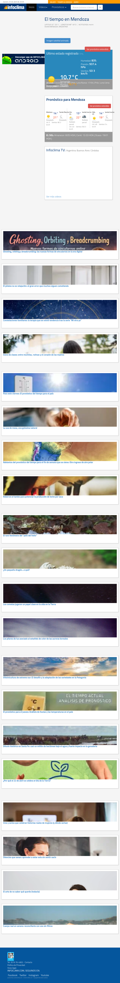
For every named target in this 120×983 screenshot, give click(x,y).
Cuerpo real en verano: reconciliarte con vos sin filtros (27, 926)
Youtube (45, 975)
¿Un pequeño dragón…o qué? (16, 570)
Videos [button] (43, 7)
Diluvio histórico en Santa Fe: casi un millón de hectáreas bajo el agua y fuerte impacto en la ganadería (50, 746)
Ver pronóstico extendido (97, 49)
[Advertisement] (22, 31)
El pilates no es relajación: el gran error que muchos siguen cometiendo (36, 286)
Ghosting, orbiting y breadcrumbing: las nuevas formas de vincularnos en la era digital (42, 251)
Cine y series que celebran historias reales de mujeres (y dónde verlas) (35, 823)
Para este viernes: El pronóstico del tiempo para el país (28, 393)
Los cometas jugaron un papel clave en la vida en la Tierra (29, 604)
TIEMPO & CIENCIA (65, 2)
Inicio (32, 7)
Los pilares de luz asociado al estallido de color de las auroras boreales (35, 638)
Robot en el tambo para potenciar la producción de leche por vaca (33, 496)
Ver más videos (53, 196)
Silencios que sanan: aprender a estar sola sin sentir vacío (29, 857)
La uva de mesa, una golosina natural (20, 428)
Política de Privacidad (16, 965)
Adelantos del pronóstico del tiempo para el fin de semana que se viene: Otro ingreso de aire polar (48, 462)
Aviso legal (11, 967)
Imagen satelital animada (58, 40)
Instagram (34, 975)
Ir (100, 7)
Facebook (12, 975)
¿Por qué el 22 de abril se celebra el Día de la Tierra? (27, 780)
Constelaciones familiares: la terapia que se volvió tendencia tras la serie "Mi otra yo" (42, 320)
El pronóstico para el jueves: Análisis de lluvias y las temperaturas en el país (38, 712)
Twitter (22, 975)
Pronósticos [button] (59, 7)
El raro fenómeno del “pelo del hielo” (20, 535)
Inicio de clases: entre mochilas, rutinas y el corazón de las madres (33, 354)
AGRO (76, 2)
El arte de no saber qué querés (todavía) (21, 891)
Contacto (28, 962)
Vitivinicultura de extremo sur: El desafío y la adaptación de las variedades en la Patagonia (44, 677)
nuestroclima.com (18, 978)
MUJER (53, 2)
